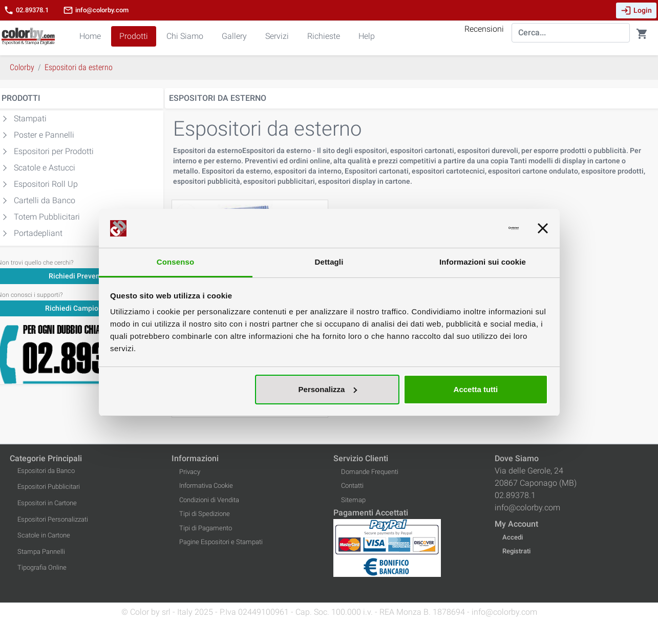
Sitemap (353, 500)
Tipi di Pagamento (205, 528)
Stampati (30, 118)
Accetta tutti (476, 389)
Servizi (277, 36)
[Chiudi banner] (543, 228)
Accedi (512, 537)
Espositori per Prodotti (54, 151)
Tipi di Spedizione (204, 514)
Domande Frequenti (369, 472)
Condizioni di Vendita (209, 500)
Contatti (352, 485)
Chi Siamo (184, 36)
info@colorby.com (96, 10)
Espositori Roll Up (46, 184)
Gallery (234, 36)
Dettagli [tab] (329, 261)
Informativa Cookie (206, 485)
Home (90, 36)
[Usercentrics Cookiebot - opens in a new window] (474, 228)
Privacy (189, 472)
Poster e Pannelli (44, 135)
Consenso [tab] (175, 261)
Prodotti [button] (133, 36)
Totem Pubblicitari (47, 217)
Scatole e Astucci (44, 168)
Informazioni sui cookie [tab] (482, 261)
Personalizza (328, 389)
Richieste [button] (323, 36)
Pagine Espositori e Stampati (221, 542)
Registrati (516, 551)
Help (366, 36)
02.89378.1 (26, 10)
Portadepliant (38, 233)
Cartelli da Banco (44, 200)
